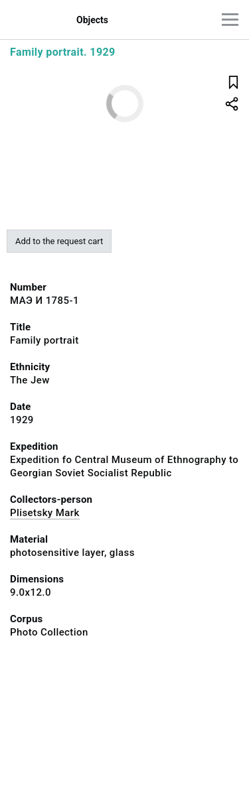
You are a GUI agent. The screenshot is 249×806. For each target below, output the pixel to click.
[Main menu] (230, 20)
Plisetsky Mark (45, 513)
